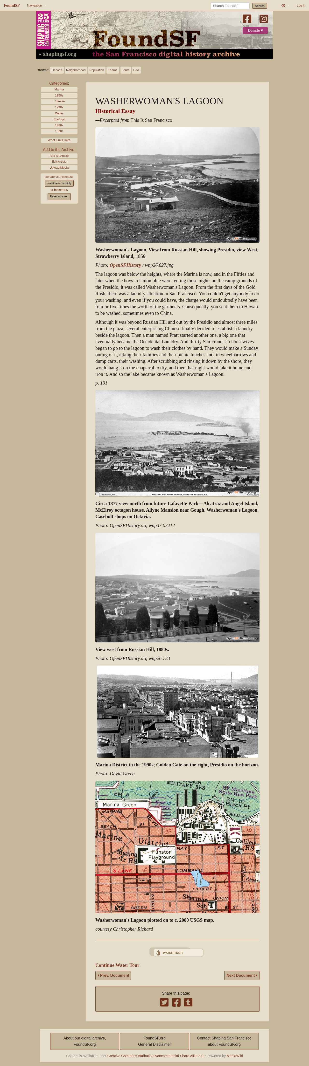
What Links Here (59, 140)
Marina (59, 89)
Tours (125, 70)
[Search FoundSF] (230, 5)
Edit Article (59, 161)
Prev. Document (113, 975)
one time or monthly (59, 183)
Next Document (241, 975)
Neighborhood (75, 70)
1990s (59, 107)
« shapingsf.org (57, 54)
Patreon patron (59, 196)
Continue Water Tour (117, 965)
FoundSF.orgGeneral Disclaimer (154, 1041)
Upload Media (59, 167)
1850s (59, 95)
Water (59, 113)
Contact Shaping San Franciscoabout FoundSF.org (224, 1041)
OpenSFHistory (125, 265)
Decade (57, 70)
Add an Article (59, 156)
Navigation (34, 5)
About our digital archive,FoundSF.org (84, 1041)
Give (136, 70)
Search (260, 6)
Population (97, 70)
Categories (58, 83)
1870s (59, 131)
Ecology (59, 119)
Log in (301, 5)
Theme (113, 70)
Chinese (59, 101)
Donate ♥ (255, 30)
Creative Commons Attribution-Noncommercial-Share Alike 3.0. (155, 1056)
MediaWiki (235, 1056)
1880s (59, 125)
